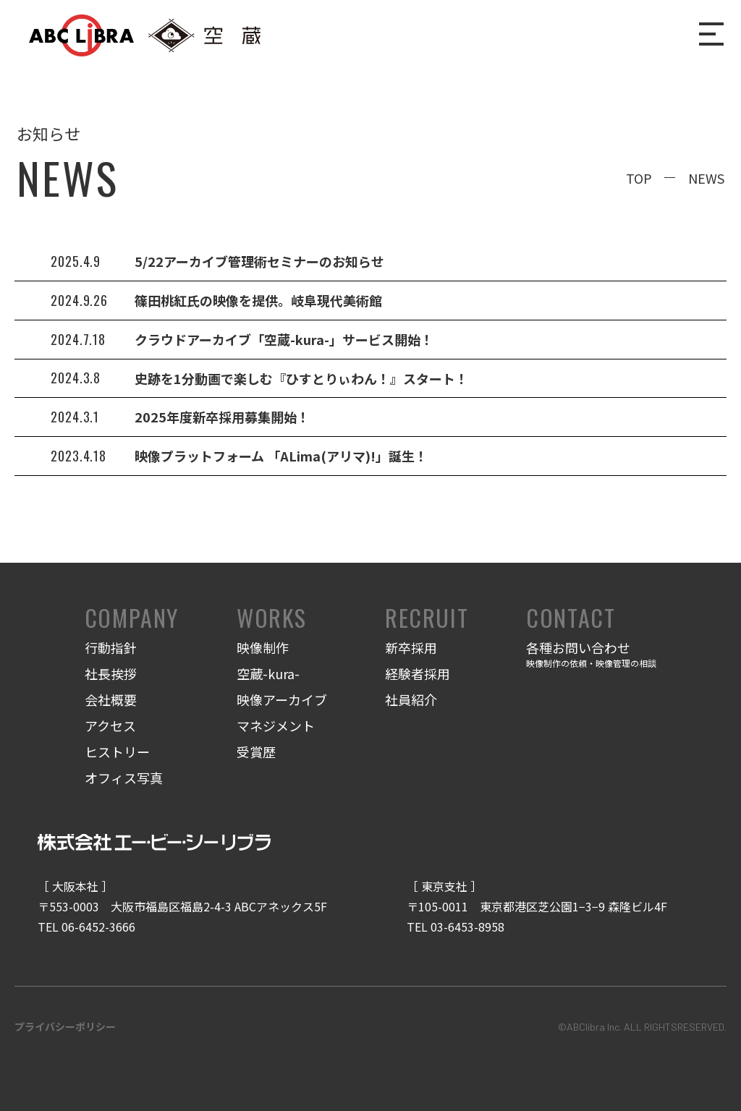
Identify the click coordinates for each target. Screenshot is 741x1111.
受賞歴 (256, 751)
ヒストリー (117, 751)
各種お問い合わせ (591, 655)
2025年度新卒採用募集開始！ (222, 416)
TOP (639, 177)
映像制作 (263, 647)
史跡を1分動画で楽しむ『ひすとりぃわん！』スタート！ (301, 378)
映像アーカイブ (282, 699)
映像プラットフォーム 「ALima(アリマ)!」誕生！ (281, 455)
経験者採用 (417, 673)
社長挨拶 (111, 673)
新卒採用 (411, 647)
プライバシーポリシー (65, 1026)
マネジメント (276, 725)
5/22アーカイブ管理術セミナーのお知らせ (259, 261)
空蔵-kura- (268, 673)
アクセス (110, 725)
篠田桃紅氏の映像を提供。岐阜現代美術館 (258, 300)
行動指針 (111, 647)
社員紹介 (411, 699)
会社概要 (111, 699)
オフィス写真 (124, 777)
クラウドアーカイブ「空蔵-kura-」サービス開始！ (284, 339)
